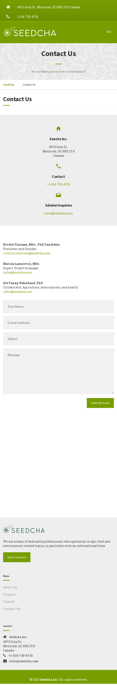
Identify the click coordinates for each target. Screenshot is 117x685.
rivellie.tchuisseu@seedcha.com (27, 255)
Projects (9, 596)
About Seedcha (16, 559)
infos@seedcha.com (58, 215)
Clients (8, 603)
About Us (10, 589)
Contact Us (11, 610)
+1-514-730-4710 (58, 186)
